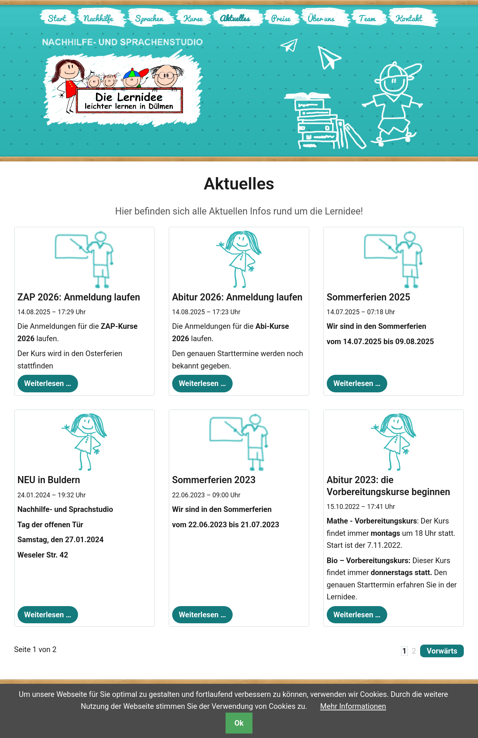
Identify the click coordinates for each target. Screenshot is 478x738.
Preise (280, 18)
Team (366, 18)
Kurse (192, 18)
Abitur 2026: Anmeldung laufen (237, 297)
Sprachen (148, 18)
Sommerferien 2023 (214, 480)
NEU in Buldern (49, 480)
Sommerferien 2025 (368, 297)
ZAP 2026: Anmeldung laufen (79, 297)
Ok (239, 723)
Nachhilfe (98, 18)
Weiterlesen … (44, 381)
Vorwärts (442, 650)
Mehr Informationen (353, 706)
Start (56, 18)
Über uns (321, 18)
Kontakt (408, 18)
